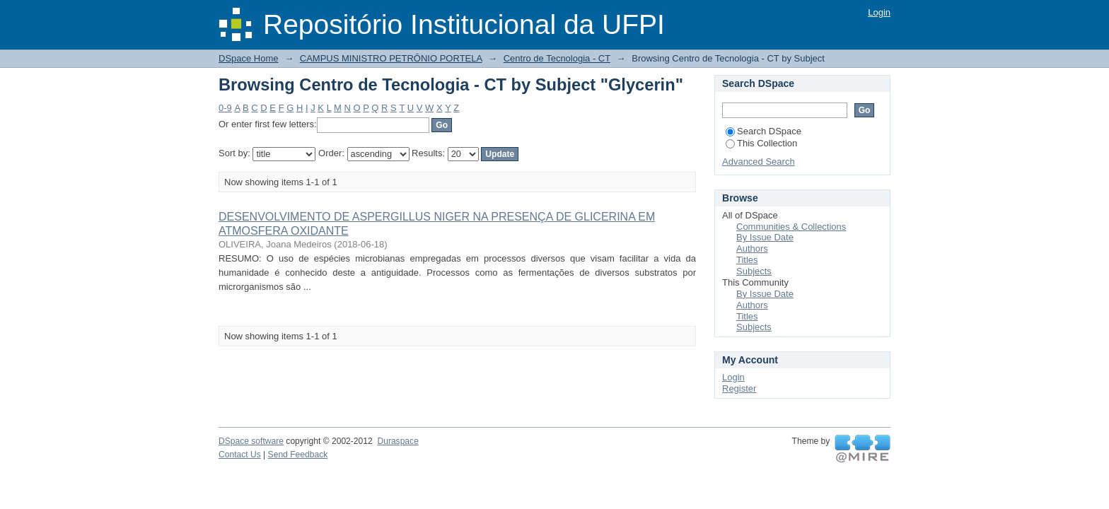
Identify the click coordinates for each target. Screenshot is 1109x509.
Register (739, 388)
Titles (747, 260)
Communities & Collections (791, 226)
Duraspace (397, 441)
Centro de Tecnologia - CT (557, 58)
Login (879, 12)
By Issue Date (765, 237)
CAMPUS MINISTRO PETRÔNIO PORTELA (391, 58)
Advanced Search (758, 161)
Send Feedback (298, 455)
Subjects (754, 271)
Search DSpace (763, 131)
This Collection (761, 143)
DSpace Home (249, 58)
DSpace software (251, 441)
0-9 (225, 108)
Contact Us (240, 455)
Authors (752, 248)
